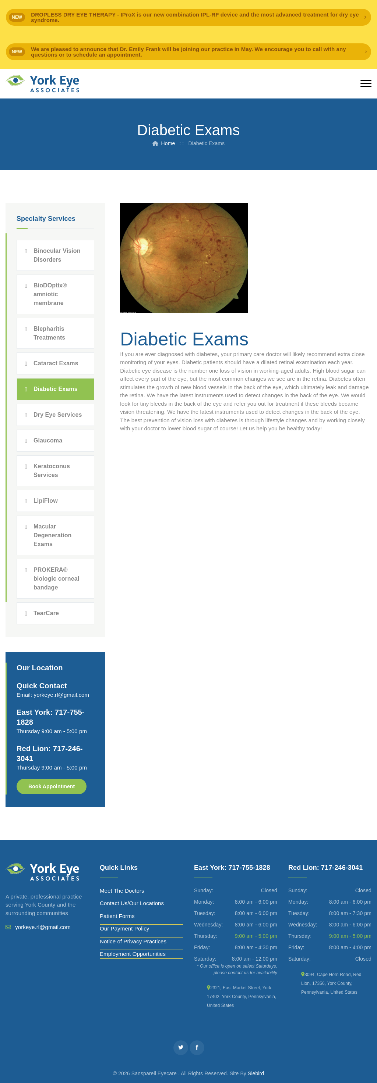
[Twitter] (180, 1047)
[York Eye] (42, 84)
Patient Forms (117, 916)
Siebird (256, 1073)
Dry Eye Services (58, 415)
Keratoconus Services (52, 470)
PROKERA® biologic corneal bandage (56, 579)
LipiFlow (46, 501)
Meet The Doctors (122, 890)
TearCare (46, 613)
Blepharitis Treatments (49, 333)
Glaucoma (48, 440)
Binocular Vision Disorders (57, 255)
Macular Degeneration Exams (52, 535)
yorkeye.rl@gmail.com (61, 695)
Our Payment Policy (124, 928)
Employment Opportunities (133, 954)
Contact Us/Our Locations (132, 903)
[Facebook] (197, 1047)
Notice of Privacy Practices (133, 941)
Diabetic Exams (56, 389)
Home (168, 143)
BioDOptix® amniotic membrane (50, 294)
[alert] (188, 17)
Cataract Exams (56, 363)
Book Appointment (51, 786)
